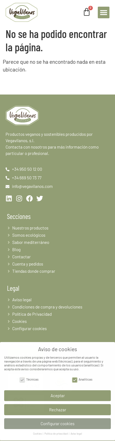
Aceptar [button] (58, 392)
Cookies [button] (37, 430)
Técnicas (29, 376)
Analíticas (82, 376)
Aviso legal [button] (76, 430)
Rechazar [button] (57, 406)
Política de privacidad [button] (56, 430)
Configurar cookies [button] (57, 420)
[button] (103, 12)
